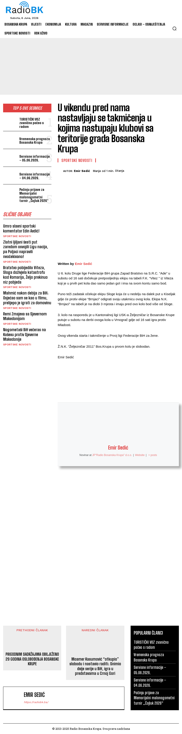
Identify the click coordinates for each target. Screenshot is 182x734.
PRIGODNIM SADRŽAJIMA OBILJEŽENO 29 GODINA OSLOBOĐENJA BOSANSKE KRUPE (32, 659)
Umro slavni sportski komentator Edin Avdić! (21, 228)
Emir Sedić (82, 171)
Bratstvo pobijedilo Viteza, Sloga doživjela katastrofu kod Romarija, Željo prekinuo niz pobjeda (27, 274)
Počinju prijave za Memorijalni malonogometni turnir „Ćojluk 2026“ (35, 195)
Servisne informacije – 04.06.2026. (35, 176)
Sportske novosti (17, 236)
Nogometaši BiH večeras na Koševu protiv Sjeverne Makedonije (24, 334)
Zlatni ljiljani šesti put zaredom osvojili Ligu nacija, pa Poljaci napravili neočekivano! (25, 249)
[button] (174, 28)
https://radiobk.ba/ (36, 702)
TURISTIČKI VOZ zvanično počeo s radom (31, 123)
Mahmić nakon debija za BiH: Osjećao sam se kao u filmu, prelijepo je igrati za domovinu (27, 297)
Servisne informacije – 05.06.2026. (35, 158)
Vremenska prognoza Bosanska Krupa (34, 141)
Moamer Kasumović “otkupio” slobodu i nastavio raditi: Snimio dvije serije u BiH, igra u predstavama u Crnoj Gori (95, 666)
